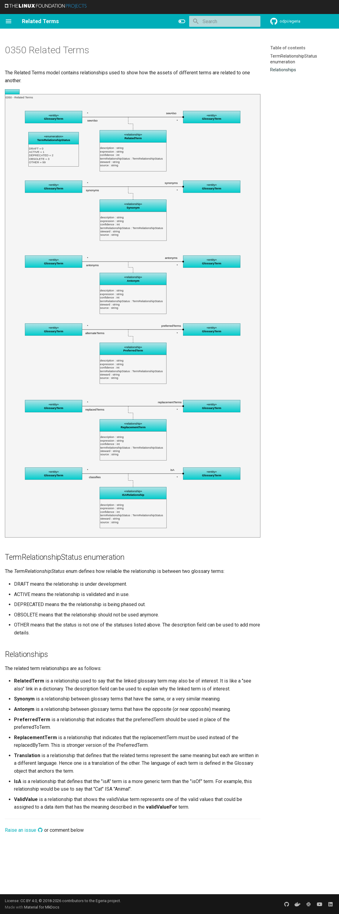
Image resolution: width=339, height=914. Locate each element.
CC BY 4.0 (28, 900)
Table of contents (287, 47)
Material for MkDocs (41, 907)
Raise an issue (24, 830)
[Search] (224, 21)
